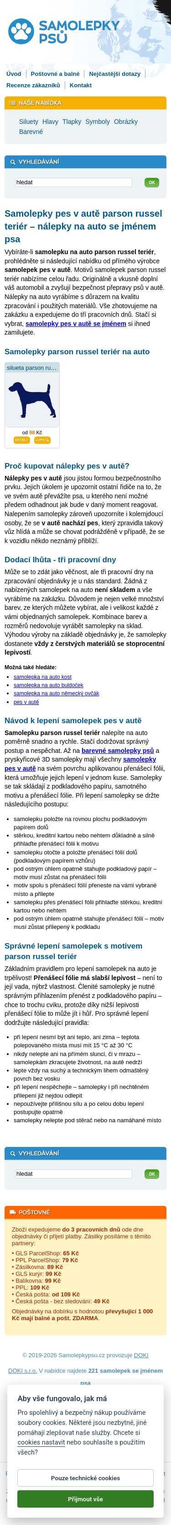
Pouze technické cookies (85, 1483)
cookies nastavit (41, 1447)
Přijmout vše (85, 1504)
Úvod (13, 73)
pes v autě (26, 702)
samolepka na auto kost (43, 677)
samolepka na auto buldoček (48, 685)
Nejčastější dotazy (114, 73)
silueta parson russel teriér (41, 367)
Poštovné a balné (55, 73)
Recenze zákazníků (33, 85)
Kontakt (81, 85)
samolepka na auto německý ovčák (56, 693)
